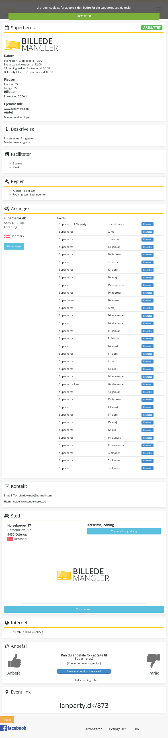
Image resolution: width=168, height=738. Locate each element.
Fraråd (154, 673)
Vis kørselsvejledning (124, 531)
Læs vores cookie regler (115, 8)
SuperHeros (66, 300)
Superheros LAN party (72, 224)
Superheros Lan (69, 384)
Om (136, 729)
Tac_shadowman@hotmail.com (32, 495)
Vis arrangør (14, 246)
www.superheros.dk (16, 109)
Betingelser (117, 729)
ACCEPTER (84, 16)
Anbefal (14, 673)
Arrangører (93, 729)
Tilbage (7, 719)
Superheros (66, 231)
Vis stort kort (84, 609)
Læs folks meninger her (84, 680)
